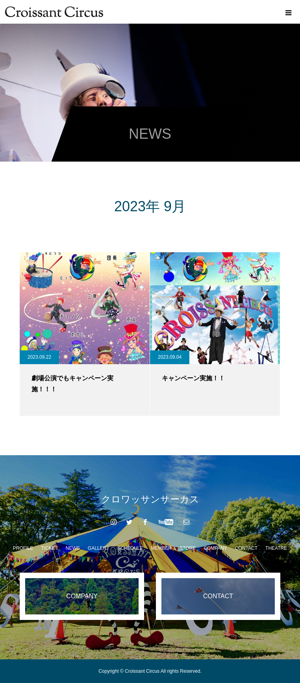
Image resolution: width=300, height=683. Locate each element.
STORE (188, 548)
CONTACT (246, 548)
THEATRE (276, 548)
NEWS (73, 548)
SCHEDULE (130, 548)
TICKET (49, 548)
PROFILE (23, 548)
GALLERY (98, 548)
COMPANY (215, 548)
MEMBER (161, 548)
